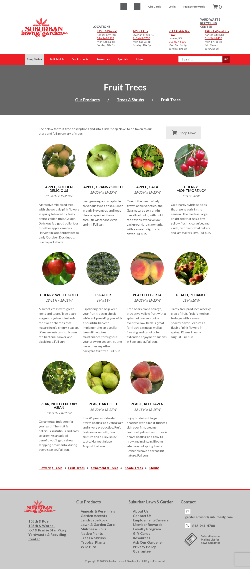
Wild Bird (88, 547)
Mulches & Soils (93, 529)
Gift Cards (154, 6)
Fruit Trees (76, 468)
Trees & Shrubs (130, 99)
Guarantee (142, 551)
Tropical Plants (93, 542)
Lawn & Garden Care (98, 524)
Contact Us (142, 515)
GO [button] (226, 59)
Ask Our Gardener (148, 542)
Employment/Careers (151, 520)
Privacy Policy (144, 547)
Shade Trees (134, 468)
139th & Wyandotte (217, 31)
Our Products (87, 99)
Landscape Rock (94, 520)
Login (172, 6)
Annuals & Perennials (98, 511)
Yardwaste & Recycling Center (47, 536)
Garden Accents (94, 515)
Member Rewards (194, 6)
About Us (140, 511)
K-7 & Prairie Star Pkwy (47, 530)
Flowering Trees (50, 468)
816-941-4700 (203, 525)
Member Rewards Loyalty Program (147, 526)
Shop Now (184, 133)
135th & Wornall (107, 31)
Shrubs (154, 468)
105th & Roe (140, 31)
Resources (141, 538)
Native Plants (92, 533)
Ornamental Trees (104, 468)
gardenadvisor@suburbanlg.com (209, 517)
